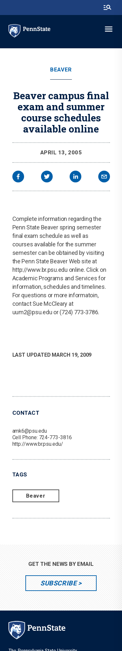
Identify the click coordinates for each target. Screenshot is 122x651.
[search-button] (107, 7)
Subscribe (58, 583)
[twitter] (47, 177)
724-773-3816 (55, 437)
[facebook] (18, 177)
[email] (104, 177)
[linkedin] (75, 177)
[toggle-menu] (109, 29)
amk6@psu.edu (29, 431)
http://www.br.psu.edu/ (37, 444)
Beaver (61, 70)
